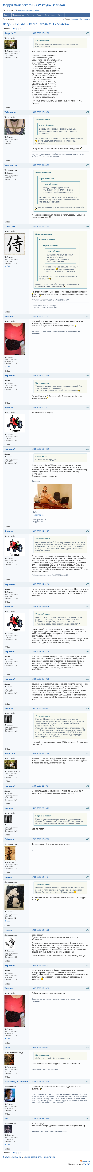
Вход (61, 16)
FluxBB (86, 1167)
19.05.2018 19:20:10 (41, 992)
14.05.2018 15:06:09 (41, 610)
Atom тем (86, 1164)
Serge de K (10, 34)
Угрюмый (10, 378)
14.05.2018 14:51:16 (41, 587)
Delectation (11, 113)
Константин (11, 166)
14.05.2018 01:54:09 (41, 166)
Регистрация (51, 16)
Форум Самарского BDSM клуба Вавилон (34, 6)
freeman (9, 711)
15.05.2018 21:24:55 (41, 757)
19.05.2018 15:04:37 (41, 969)
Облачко (9, 842)
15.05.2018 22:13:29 (41, 811)
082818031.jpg (39, 518)
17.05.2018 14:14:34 (41, 880)
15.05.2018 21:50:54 (41, 789)
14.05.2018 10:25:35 (41, 379)
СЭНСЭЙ (10, 227)
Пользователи (18, 16)
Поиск (40, 16)
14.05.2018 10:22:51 (41, 320)
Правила (30, 16)
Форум (7, 16)
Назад (15, 30)
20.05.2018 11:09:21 (41, 1051)
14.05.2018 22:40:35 (41, 682)
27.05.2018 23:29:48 (41, 1122)
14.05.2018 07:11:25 (41, 227)
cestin (8, 1050)
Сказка (9, 880)
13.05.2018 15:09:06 (41, 113)
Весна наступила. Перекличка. (50, 25)
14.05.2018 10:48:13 (41, 411)
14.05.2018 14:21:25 (41, 534)
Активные (74, 20)
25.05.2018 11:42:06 (41, 1085)
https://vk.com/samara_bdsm (28, 11)
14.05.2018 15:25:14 (41, 655)
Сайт (9, 267)
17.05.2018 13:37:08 (41, 842)
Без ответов (84, 20)
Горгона (9, 933)
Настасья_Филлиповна (17, 1084)
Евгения (9, 319)
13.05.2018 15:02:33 (41, 34)
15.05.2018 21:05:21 (41, 712)
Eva (7, 1121)
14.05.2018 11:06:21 (41, 452)
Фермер (9, 410)
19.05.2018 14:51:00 (41, 933)
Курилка (21, 25)
